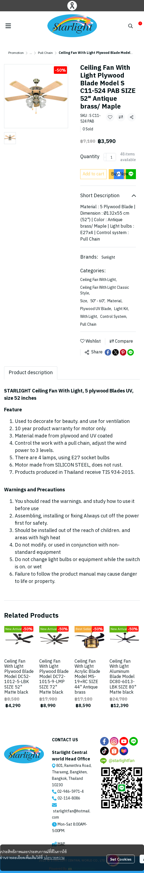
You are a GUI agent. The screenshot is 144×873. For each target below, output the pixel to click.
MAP (61, 844)
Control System (113, 316)
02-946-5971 (68, 791)
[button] (130, 26)
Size (84, 301)
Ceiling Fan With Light (98, 280)
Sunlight (108, 257)
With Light (89, 316)
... (31, 52)
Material (114, 301)
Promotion (16, 52)
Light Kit (121, 309)
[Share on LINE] (130, 352)
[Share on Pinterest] (123, 352)
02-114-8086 (69, 798)
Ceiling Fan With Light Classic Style (104, 290)
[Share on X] (115, 352)
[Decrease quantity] (105, 157)
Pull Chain (45, 52)
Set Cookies (120, 859)
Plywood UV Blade (96, 309)
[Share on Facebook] (108, 352)
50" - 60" (97, 301)
